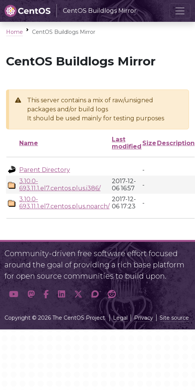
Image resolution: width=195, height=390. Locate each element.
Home (14, 32)
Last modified (127, 143)
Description (176, 143)
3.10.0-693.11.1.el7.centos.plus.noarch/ (64, 203)
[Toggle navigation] (179, 10)
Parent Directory (44, 169)
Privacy (143, 317)
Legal (120, 317)
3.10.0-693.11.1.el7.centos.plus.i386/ (60, 185)
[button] (14, 294)
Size (149, 143)
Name (28, 143)
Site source (174, 317)
